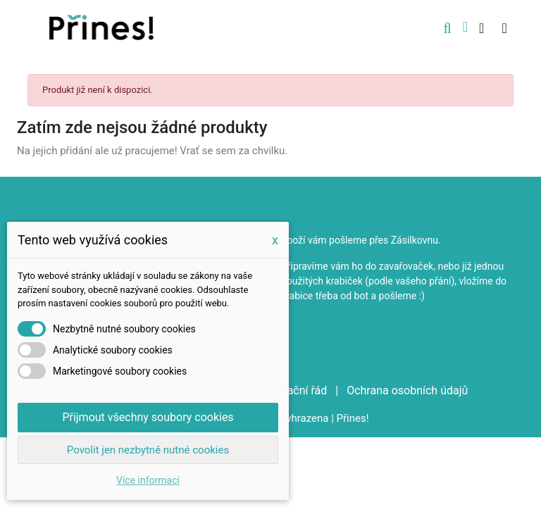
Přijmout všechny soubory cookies (147, 417)
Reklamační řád (290, 390)
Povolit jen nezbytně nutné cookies (148, 450)
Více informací (148, 480)
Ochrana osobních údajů (407, 390)
